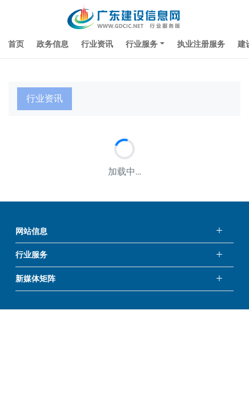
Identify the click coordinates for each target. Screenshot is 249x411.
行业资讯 (97, 44)
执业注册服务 (201, 44)
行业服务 (142, 44)
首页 (16, 44)
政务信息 (53, 44)
